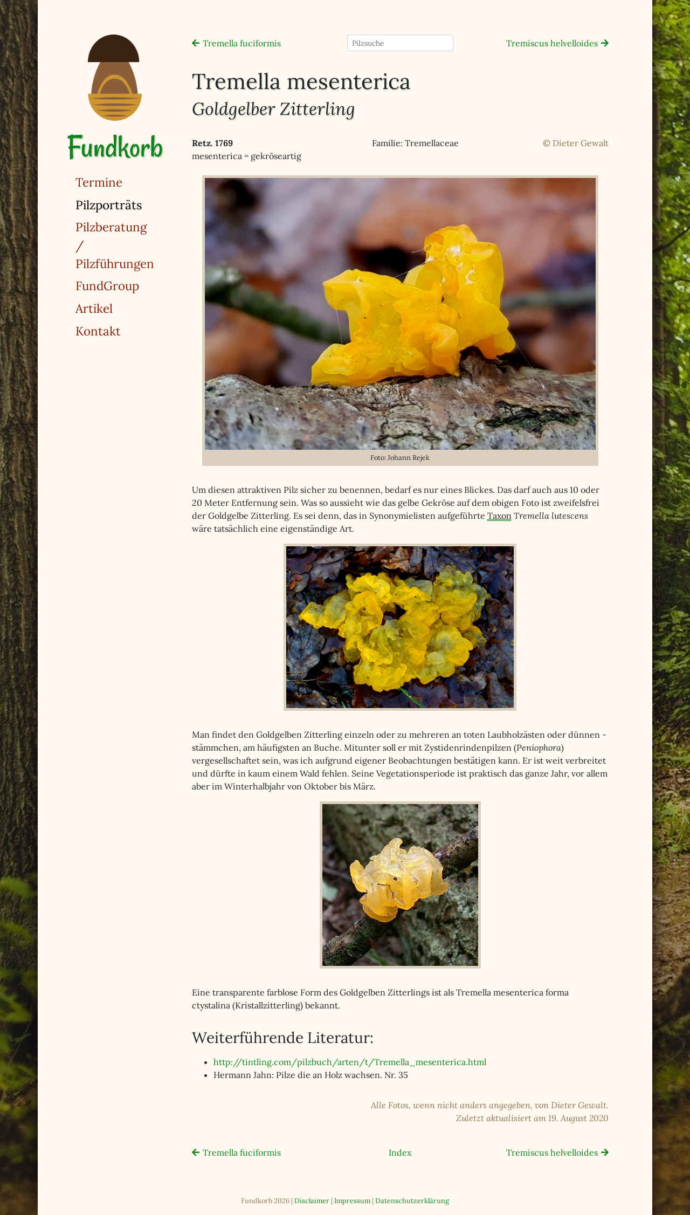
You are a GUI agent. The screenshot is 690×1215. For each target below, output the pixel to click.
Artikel (94, 308)
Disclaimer (311, 1200)
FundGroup (107, 285)
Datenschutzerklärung (412, 1200)
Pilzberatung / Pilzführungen (114, 245)
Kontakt (98, 331)
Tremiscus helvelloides (552, 43)
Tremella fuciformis (242, 43)
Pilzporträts (136, 204)
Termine (98, 182)
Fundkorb (115, 147)
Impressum (352, 1200)
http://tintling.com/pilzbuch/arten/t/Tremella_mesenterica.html (349, 1061)
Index (400, 1152)
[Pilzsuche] (400, 43)
